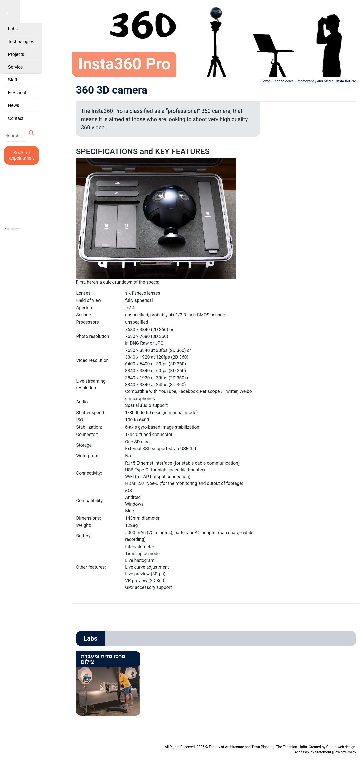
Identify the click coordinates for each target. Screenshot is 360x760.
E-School (17, 99)
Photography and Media (315, 81)
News (13, 112)
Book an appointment (33, 157)
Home (265, 81)
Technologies (21, 48)
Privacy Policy (345, 752)
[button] (54, 139)
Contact (16, 125)
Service (15, 74)
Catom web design (341, 747)
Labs (13, 36)
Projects (16, 61)
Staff (12, 87)
